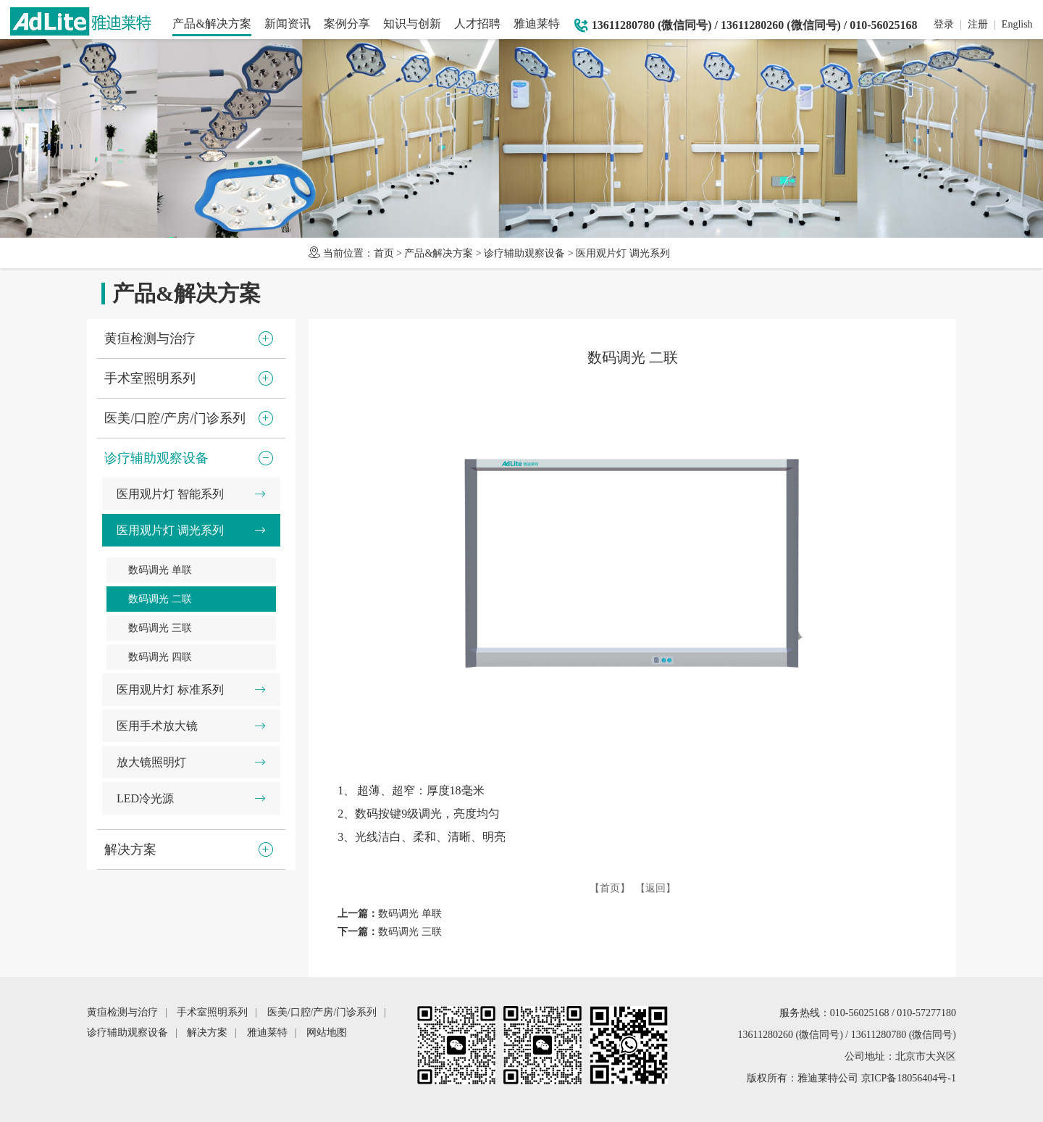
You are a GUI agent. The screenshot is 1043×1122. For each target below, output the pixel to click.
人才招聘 (477, 23)
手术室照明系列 (212, 1012)
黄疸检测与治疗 (122, 1012)
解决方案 (207, 1032)
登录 (944, 24)
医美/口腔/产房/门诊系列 (322, 1012)
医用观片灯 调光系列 (623, 253)
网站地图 (326, 1032)
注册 (978, 24)
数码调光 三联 (410, 931)
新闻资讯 (287, 23)
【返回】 (655, 888)
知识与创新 (412, 23)
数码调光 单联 (410, 913)
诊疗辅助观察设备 (524, 253)
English (1017, 24)
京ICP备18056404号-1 (908, 1078)
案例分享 (347, 23)
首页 (384, 253)
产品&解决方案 (211, 23)
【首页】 (610, 888)
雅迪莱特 (537, 23)
